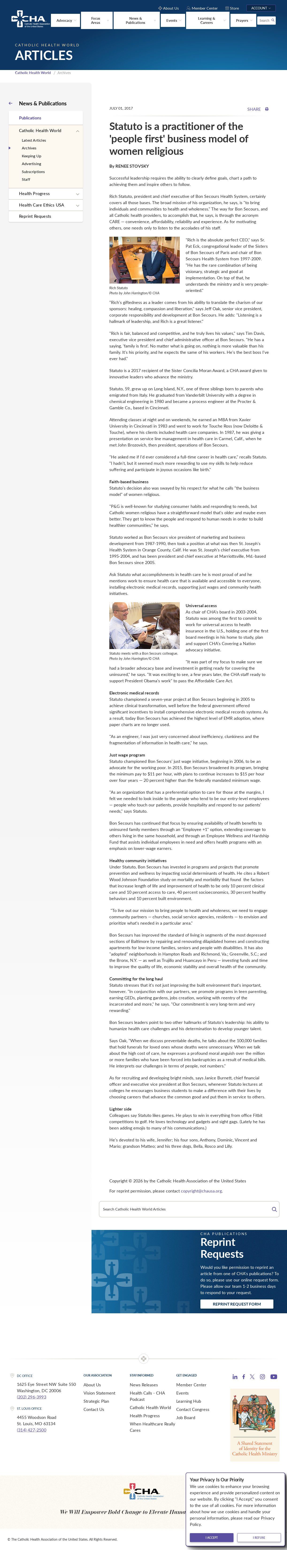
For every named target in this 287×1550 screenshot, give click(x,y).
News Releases (144, 1384)
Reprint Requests (35, 216)
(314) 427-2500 (31, 1429)
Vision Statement (99, 1392)
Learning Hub (188, 1400)
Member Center (191, 1384)
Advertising (31, 163)
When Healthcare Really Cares (152, 1426)
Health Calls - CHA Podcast (147, 1396)
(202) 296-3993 (31, 1396)
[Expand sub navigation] (77, 131)
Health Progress (34, 193)
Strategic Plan (96, 1400)
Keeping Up (31, 155)
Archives (29, 147)
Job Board (185, 1417)
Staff (26, 179)
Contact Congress (192, 1409)
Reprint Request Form (237, 1303)
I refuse (259, 1537)
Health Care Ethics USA (41, 204)
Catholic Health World (33, 72)
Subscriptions (33, 171)
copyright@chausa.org (201, 1190)
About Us (92, 1384)
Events (182, 1392)
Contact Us (94, 1409)
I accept (212, 1537)
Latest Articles (34, 139)
